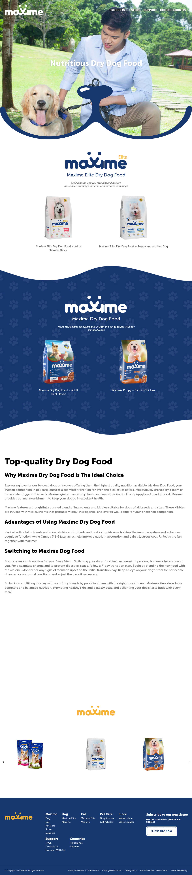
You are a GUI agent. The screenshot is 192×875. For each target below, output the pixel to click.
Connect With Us (55, 850)
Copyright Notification (111, 870)
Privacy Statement (76, 870)
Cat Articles (106, 822)
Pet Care (50, 825)
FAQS (48, 843)
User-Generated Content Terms (153, 870)
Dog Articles (107, 818)
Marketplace (126, 818)
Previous (3, 761)
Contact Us (51, 846)
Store (135, 10)
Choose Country (173, 10)
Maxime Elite (69, 818)
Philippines (76, 843)
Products (117, 10)
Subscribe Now (161, 831)
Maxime (66, 822)
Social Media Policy (179, 870)
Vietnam (74, 846)
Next (188, 761)
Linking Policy (131, 870)
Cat (47, 822)
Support (150, 10)
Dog (47, 818)
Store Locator (126, 822)
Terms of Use (93, 870)
